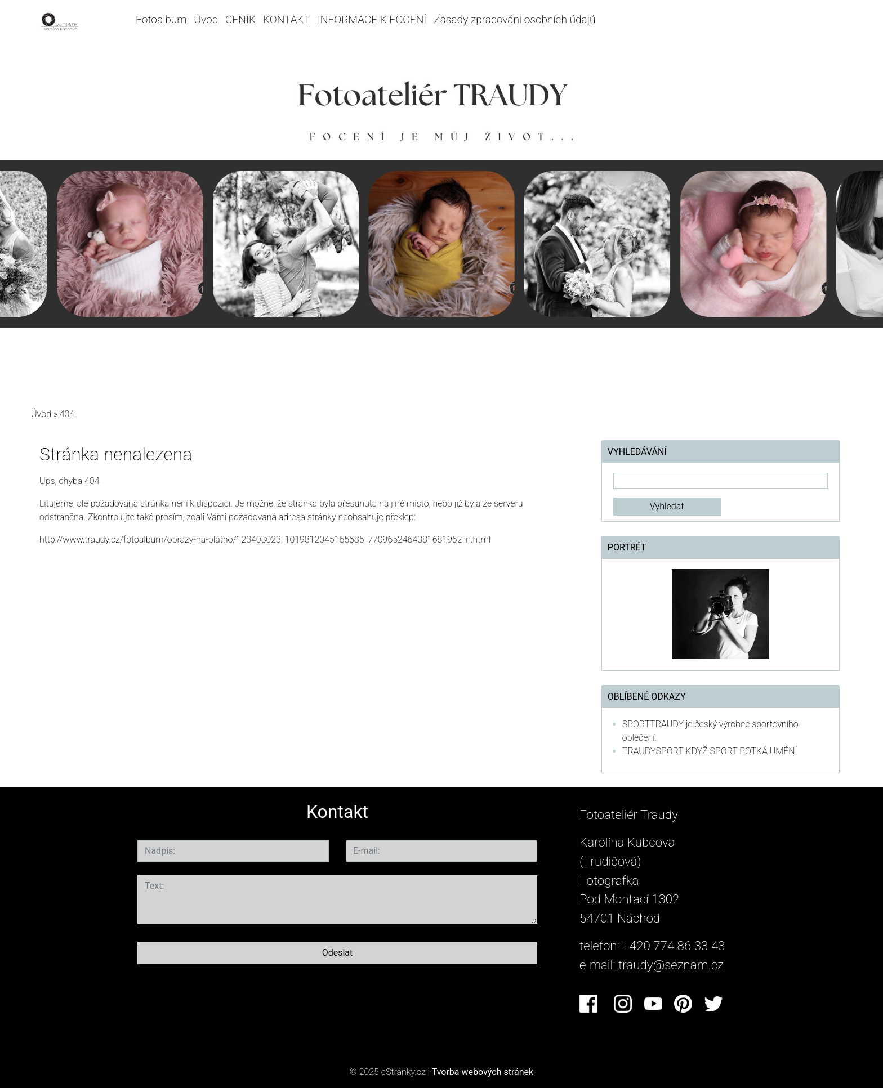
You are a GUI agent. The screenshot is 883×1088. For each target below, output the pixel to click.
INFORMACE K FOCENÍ (372, 19)
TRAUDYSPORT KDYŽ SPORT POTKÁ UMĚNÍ (709, 751)
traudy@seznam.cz (671, 964)
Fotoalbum (161, 19)
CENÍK (240, 19)
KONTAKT (286, 19)
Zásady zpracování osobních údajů (514, 19)
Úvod (206, 19)
